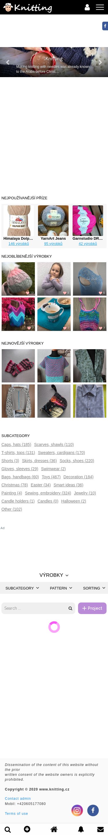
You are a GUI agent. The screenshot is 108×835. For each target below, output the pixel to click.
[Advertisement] (54, 134)
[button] (8, 62)
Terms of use (16, 814)
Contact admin (18, 799)
